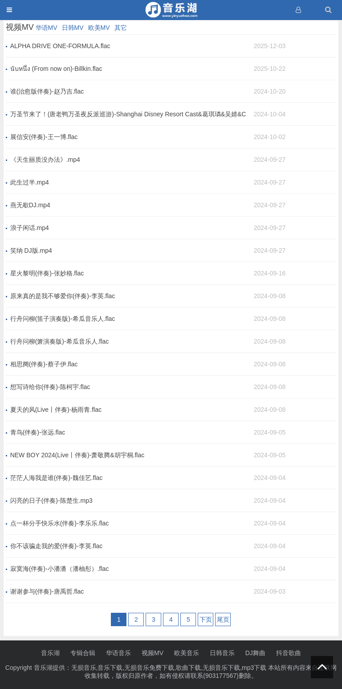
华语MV (46, 27)
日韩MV (73, 27)
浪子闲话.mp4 (29, 227)
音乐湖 (50, 652)
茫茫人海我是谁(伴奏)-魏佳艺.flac (56, 477)
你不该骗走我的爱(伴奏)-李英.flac (56, 546)
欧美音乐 (186, 652)
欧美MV (99, 27)
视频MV (152, 652)
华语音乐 (118, 652)
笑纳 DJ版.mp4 (31, 250)
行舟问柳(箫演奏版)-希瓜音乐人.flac (59, 341)
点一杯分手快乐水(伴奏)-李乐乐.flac (59, 523)
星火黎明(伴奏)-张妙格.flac (47, 273)
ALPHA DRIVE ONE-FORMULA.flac (60, 45)
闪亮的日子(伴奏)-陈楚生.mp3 (51, 500)
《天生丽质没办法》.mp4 (45, 159)
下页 (206, 619)
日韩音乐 (222, 652)
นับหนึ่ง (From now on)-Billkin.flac (56, 68)
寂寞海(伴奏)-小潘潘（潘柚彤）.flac (59, 568)
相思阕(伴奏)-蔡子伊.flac (44, 364)
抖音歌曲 (288, 652)
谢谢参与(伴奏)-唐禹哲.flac (47, 591)
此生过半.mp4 (29, 182)
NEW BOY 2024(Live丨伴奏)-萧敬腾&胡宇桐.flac (77, 455)
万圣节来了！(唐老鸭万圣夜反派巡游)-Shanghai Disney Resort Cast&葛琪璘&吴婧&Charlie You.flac (128, 115)
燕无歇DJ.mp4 (30, 205)
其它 (120, 27)
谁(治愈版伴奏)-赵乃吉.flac (47, 91)
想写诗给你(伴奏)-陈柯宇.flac (50, 386)
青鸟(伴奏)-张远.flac (37, 432)
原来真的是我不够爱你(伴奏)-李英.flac (62, 295)
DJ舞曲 (255, 652)
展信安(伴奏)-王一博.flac (44, 136)
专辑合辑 (82, 652)
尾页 (223, 619)
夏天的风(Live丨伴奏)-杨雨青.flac (56, 409)
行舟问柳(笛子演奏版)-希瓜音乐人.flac (62, 318)
